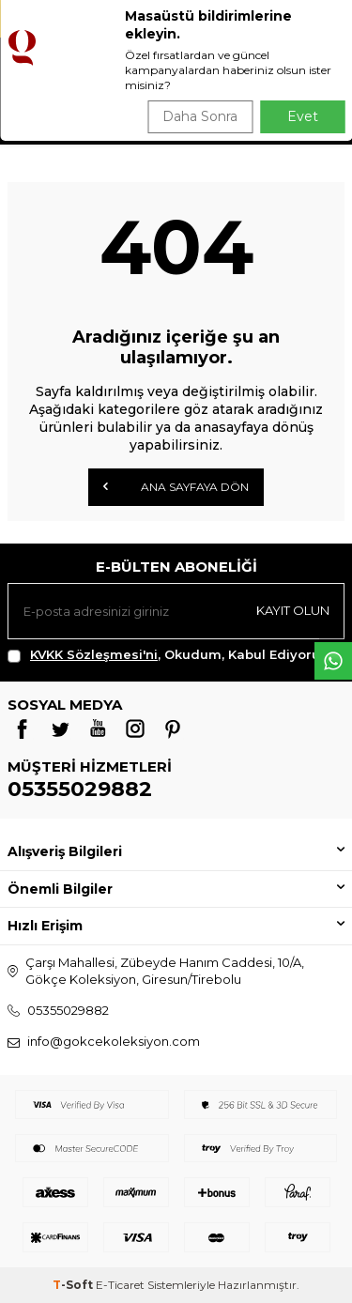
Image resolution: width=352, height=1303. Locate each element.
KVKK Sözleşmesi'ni (94, 654)
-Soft (74, 1285)
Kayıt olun (292, 610)
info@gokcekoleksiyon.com (113, 1041)
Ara (311, 112)
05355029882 (80, 789)
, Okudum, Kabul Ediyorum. (172, 655)
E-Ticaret (120, 1285)
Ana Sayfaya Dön (176, 486)
